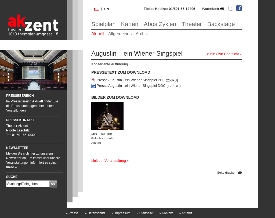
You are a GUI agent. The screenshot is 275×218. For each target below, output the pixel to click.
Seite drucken (226, 172)
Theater (192, 24)
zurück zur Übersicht (223, 54)
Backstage (221, 24)
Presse (72, 213)
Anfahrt (185, 213)
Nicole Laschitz (18, 130)
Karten (130, 24)
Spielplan (103, 24)
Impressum (121, 213)
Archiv (141, 33)
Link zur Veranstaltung (108, 161)
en (106, 9)
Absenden (53, 184)
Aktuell (97, 33)
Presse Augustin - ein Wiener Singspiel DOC (131, 86)
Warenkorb (210, 9)
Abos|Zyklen (160, 24)
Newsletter (17, 148)
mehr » (11, 167)
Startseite (145, 213)
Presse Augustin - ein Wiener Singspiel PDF (131, 80)
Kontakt (166, 213)
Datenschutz (95, 213)
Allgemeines (120, 33)
